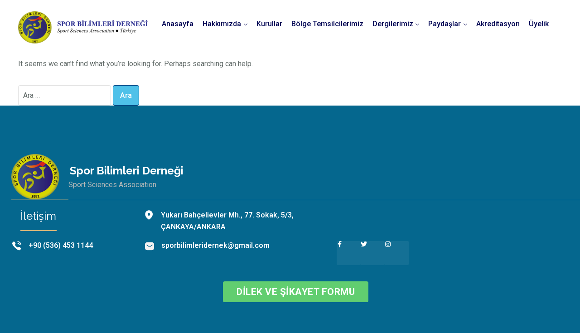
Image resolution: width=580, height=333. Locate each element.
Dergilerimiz (392, 23)
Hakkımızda (222, 23)
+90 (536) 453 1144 (61, 245)
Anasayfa (177, 23)
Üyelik (539, 23)
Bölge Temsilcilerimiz (327, 23)
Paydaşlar (444, 23)
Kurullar (269, 23)
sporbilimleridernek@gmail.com (215, 245)
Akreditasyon (498, 23)
